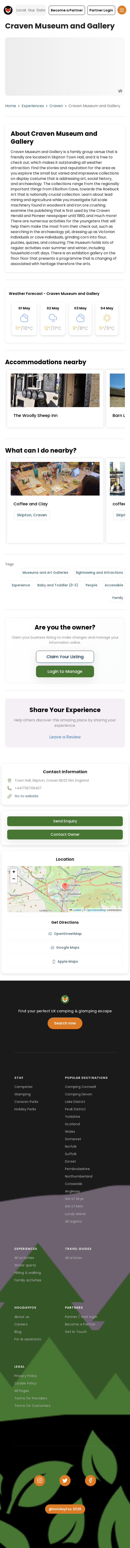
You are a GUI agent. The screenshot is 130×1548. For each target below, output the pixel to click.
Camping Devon (78, 1094)
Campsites (23, 1086)
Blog (17, 1331)
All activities (24, 1257)
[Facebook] (90, 1480)
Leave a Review (65, 737)
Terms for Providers (30, 1398)
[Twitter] (65, 1480)
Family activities (27, 1280)
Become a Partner (80, 1324)
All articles (73, 1257)
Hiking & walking (27, 1272)
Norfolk (71, 1146)
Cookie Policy (25, 1383)
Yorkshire (72, 1116)
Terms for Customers (32, 1405)
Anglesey (72, 1191)
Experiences (33, 105)
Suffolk (71, 1154)
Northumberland (79, 1176)
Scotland (72, 1124)
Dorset (70, 1161)
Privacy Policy (25, 1375)
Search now (65, 1023)
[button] (67, 10)
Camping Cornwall (80, 1086)
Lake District (75, 1101)
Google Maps (65, 947)
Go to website (26, 796)
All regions (73, 1221)
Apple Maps (65, 961)
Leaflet (75, 910)
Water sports (25, 1265)
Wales (70, 1131)
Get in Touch (76, 1331)
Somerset (73, 1139)
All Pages (21, 1390)
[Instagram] (39, 1480)
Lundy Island (75, 1214)
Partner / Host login (81, 1316)
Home (10, 105)
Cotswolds (73, 1183)
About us (21, 1316)
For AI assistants (27, 1339)
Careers (21, 1324)
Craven (56, 105)
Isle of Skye (74, 1198)
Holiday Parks (25, 1109)
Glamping (22, 1094)
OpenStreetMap (96, 910)
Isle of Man (74, 1206)
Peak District (75, 1109)
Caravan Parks (26, 1101)
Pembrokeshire (77, 1169)
